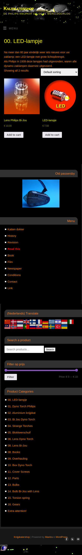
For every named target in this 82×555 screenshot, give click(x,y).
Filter (10, 377)
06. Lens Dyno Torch (20, 439)
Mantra (49, 537)
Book (11, 255)
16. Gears (14, 504)
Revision (13, 242)
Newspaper (15, 268)
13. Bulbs (14, 484)
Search (50, 349)
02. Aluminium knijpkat (22, 412)
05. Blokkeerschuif (19, 432)
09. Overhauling (18, 458)
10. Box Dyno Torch (20, 465)
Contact (12, 281)
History (12, 235)
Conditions (14, 275)
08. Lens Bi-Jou (17, 445)
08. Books (14, 452)
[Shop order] (59, 72)
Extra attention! (17, 510)
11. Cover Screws (19, 471)
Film (10, 261)
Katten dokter (16, 229)
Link (10, 288)
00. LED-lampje (17, 399)
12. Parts (13, 478)
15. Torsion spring (19, 497)
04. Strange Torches (20, 425)
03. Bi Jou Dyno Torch (21, 419)
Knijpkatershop (19, 8)
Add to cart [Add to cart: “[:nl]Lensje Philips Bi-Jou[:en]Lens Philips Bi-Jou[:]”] (14, 134)
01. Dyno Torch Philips (22, 406)
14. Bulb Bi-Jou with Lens (23, 491)
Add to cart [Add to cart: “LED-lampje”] (52, 134)
